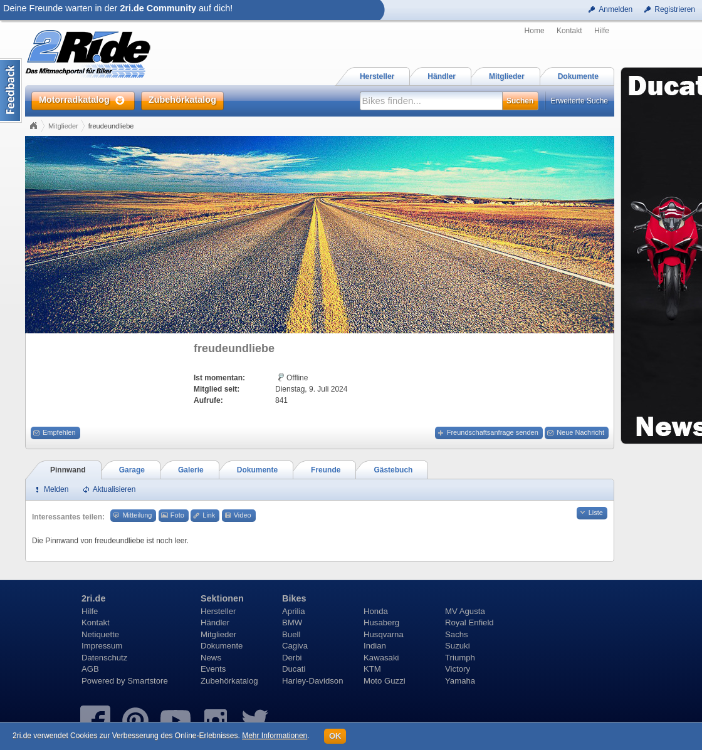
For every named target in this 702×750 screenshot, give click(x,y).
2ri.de (93, 598)
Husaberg (381, 622)
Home (535, 30)
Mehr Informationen (274, 735)
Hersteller (218, 611)
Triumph (460, 657)
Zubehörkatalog (229, 680)
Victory (457, 669)
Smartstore (147, 680)
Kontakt (569, 30)
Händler (215, 622)
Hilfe (601, 30)
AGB (90, 669)
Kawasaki (381, 657)
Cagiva (295, 645)
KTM (372, 669)
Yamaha (460, 680)
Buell (291, 634)
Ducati (293, 669)
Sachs (456, 634)
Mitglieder (63, 126)
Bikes (294, 598)
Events (213, 669)
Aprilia (293, 611)
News (211, 657)
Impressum (101, 645)
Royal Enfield (469, 622)
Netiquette (100, 634)
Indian (375, 645)
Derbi (292, 657)
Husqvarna (384, 634)
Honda (376, 611)
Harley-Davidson (312, 680)
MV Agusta (465, 611)
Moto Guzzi (385, 680)
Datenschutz (104, 657)
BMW (292, 622)
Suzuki (457, 645)
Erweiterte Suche (579, 100)
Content (11, 90)
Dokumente (222, 645)
